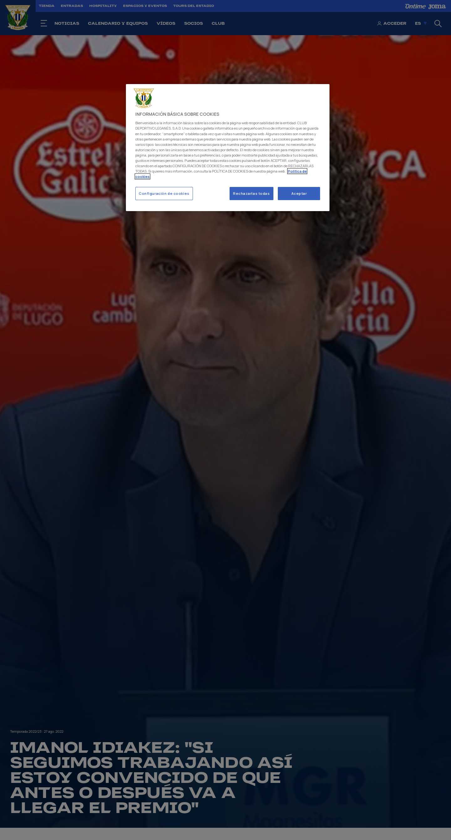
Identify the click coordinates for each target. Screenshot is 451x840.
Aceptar (299, 193)
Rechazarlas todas (251, 193)
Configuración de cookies (164, 193)
